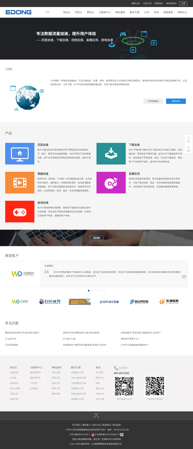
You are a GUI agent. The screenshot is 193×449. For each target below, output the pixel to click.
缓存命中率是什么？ (130, 339)
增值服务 (168, 12)
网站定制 (56, 394)
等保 (156, 12)
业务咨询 (120, 368)
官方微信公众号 (124, 399)
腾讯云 (90, 12)
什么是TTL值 (69, 339)
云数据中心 (105, 12)
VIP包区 (34, 383)
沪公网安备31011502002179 (107, 434)
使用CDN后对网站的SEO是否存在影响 (81, 333)
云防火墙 (14, 394)
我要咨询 (176, 101)
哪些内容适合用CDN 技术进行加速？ (22, 333)
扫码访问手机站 (155, 399)
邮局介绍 (56, 388)
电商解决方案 (77, 399)
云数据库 (14, 383)
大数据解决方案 (78, 383)
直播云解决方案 (78, 394)
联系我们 (159, 3)
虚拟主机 (56, 383)
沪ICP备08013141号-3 (80, 434)
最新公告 (136, 3)
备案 (98, 383)
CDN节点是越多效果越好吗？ (135, 345)
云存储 (13, 378)
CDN (146, 12)
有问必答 (116, 425)
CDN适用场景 (11, 345)
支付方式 (96, 425)
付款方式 (147, 3)
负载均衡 (14, 399)
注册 (183, 3)
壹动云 (66, 12)
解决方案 (135, 12)
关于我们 (100, 372)
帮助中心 (182, 12)
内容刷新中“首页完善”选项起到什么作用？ (141, 333)
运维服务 (34, 388)
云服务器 (14, 372)
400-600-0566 (121, 373)
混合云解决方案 (78, 378)
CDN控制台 (153, 101)
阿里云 (78, 12)
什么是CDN (10, 339)
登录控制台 (171, 3)
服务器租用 (35, 372)
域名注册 (56, 372)
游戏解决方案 (77, 372)
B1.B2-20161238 (121, 430)
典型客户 (86, 425)
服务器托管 (35, 378)
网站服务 (120, 12)
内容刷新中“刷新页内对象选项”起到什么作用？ (85, 345)
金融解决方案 (77, 388)
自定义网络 (15, 388)
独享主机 (56, 378)
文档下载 (100, 399)
